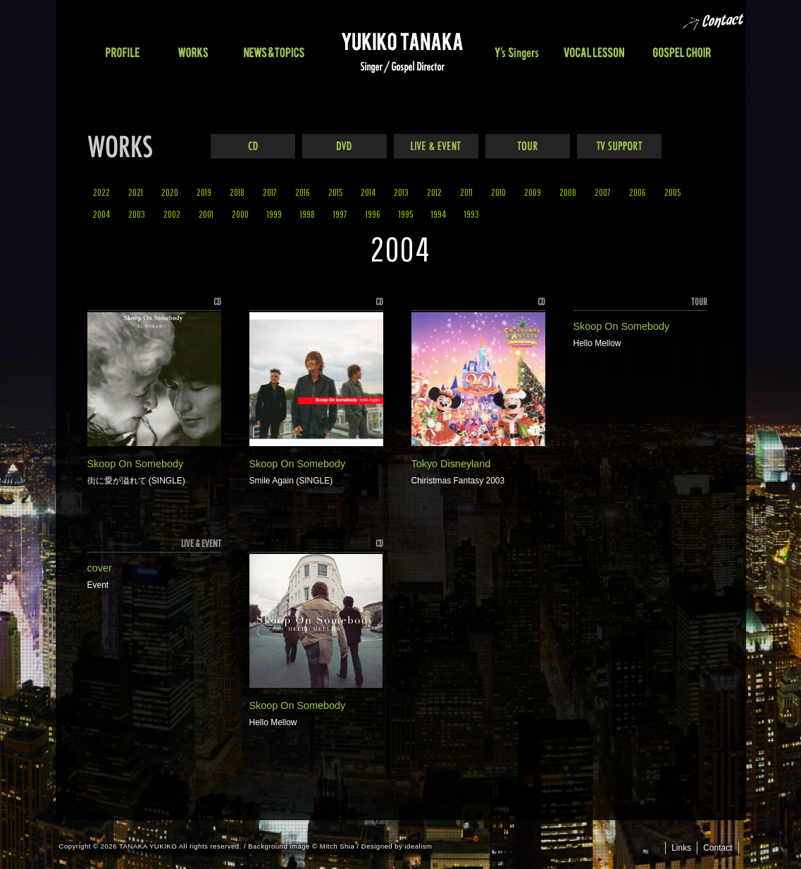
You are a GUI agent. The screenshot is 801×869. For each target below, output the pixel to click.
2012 (434, 192)
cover (99, 568)
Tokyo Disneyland (451, 463)
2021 (135, 192)
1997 (340, 214)
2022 (101, 192)
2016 (302, 192)
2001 (206, 214)
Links (681, 848)
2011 (466, 192)
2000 (240, 214)
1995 (406, 214)
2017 (270, 192)
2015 (335, 192)
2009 (532, 192)
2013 (401, 192)
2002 (171, 214)
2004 (101, 214)
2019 (204, 192)
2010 (498, 192)
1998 (307, 214)
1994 (438, 214)
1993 (471, 214)
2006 (637, 192)
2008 (567, 192)
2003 (136, 214)
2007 (603, 192)
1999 (274, 214)
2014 (368, 192)
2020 (169, 192)
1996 (373, 214)
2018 (237, 192)
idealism (419, 846)
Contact (717, 848)
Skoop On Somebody (135, 463)
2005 (672, 192)
